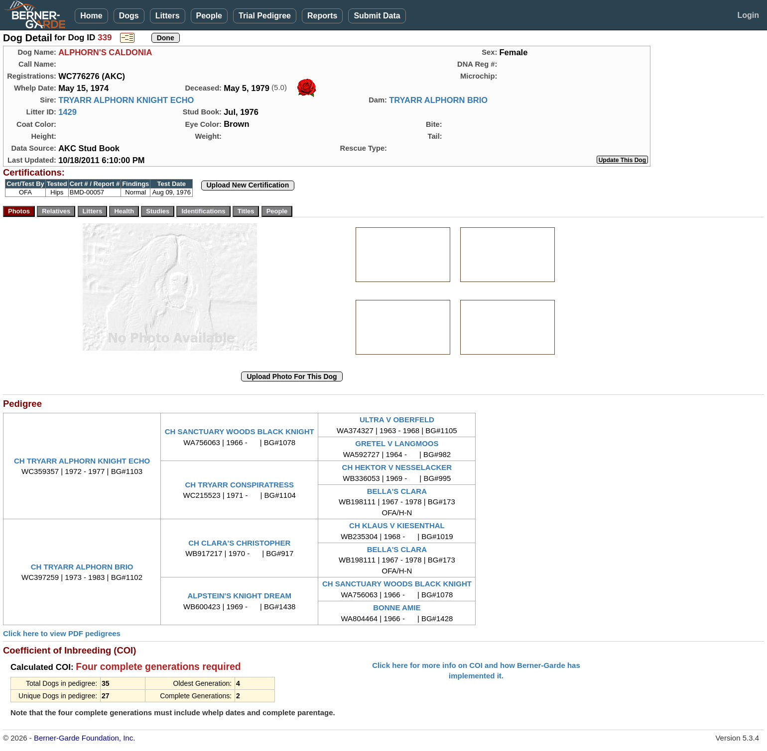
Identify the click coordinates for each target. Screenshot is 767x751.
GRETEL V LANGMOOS (396, 443)
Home (91, 15)
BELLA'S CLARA (397, 491)
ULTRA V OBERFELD (397, 419)
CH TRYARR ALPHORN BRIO (82, 567)
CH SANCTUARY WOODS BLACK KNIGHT (239, 431)
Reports (322, 15)
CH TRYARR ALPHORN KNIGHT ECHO (82, 461)
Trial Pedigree (265, 15)
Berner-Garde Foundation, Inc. (84, 738)
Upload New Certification (248, 185)
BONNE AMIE (396, 607)
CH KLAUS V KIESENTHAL (397, 525)
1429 (67, 111)
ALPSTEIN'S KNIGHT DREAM (239, 595)
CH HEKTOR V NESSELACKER (397, 467)
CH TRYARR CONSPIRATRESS (239, 484)
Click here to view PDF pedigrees (62, 633)
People (209, 15)
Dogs (129, 15)
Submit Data (377, 15)
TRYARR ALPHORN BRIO (438, 99)
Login (748, 15)
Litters (167, 15)
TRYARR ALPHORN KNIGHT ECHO (126, 99)
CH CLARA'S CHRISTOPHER (239, 543)
